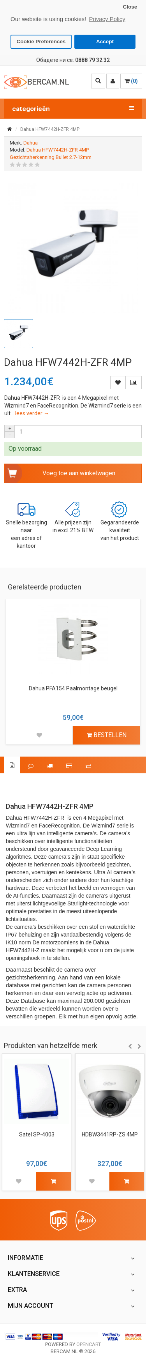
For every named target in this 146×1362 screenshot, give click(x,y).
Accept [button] (105, 41)
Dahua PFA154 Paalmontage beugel (73, 688)
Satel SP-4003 (37, 1134)
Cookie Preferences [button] (41, 41)
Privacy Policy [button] (107, 19)
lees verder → (32, 413)
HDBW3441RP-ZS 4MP (110, 1134)
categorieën (73, 108)
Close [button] (130, 7)
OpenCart (88, 1344)
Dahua (30, 142)
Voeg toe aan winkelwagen (78, 472)
